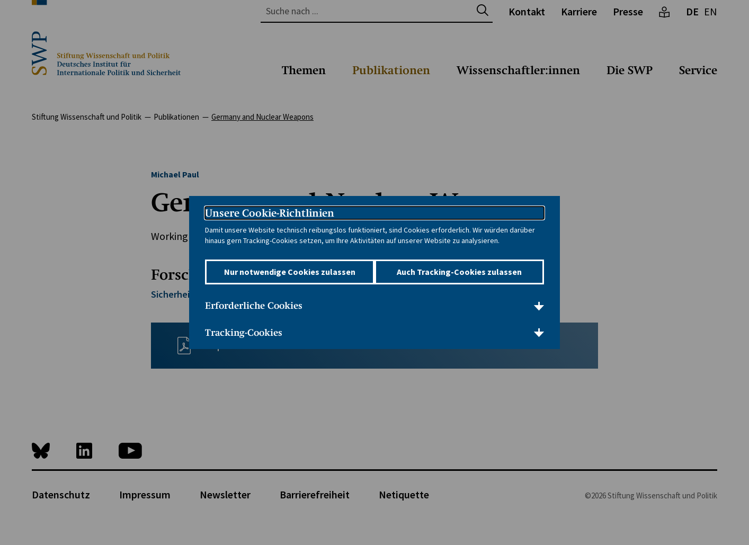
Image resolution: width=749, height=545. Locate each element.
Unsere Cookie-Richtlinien (269, 206)
